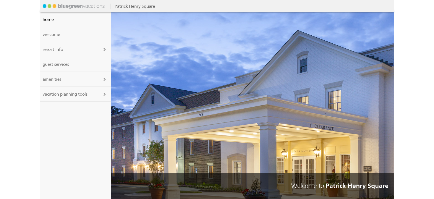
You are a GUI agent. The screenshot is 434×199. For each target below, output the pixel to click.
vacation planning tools (65, 94)
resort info (53, 49)
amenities (52, 79)
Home (48, 19)
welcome (51, 34)
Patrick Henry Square (73, 6)
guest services (56, 64)
